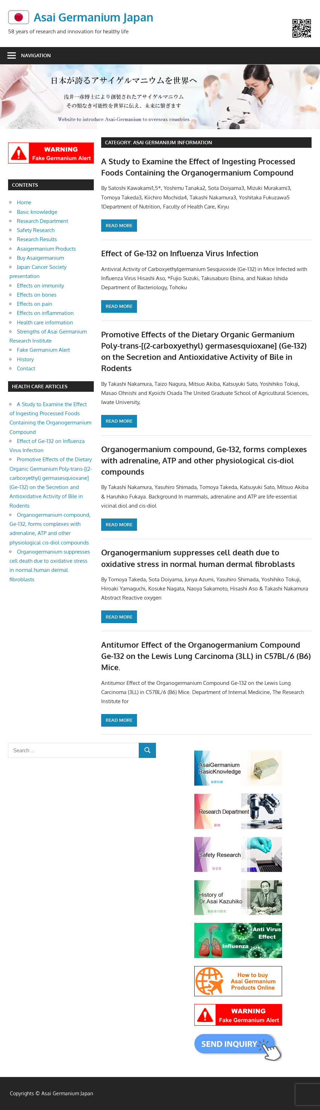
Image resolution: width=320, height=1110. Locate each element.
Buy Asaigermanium (40, 258)
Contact (26, 368)
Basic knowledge (37, 212)
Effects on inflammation (45, 313)
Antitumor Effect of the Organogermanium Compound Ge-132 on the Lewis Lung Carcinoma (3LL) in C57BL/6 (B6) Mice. (206, 656)
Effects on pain (34, 303)
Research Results (37, 239)
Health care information (45, 322)
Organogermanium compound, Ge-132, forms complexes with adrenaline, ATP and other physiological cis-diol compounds (204, 460)
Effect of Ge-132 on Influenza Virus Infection (179, 253)
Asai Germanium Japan (94, 17)
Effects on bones (37, 294)
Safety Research (35, 230)
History (25, 359)
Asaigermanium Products (46, 248)
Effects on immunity (40, 285)
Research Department (42, 221)
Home (24, 202)
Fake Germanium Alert (43, 349)
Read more (119, 225)
